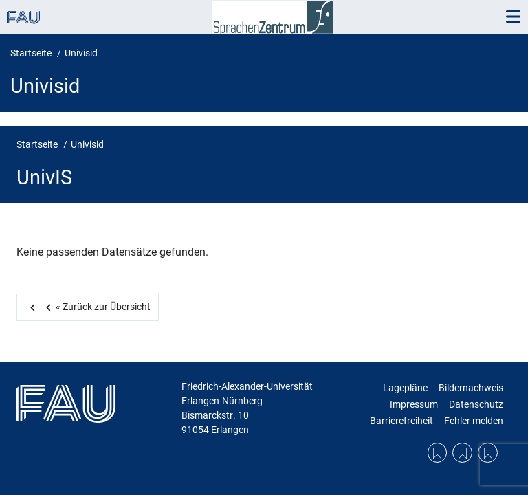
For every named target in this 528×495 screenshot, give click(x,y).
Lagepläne (405, 387)
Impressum (414, 404)
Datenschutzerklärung (462, 453)
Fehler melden (473, 420)
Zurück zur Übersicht (96, 306)
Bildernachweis (471, 387)
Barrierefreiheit (401, 420)
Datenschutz (476, 404)
